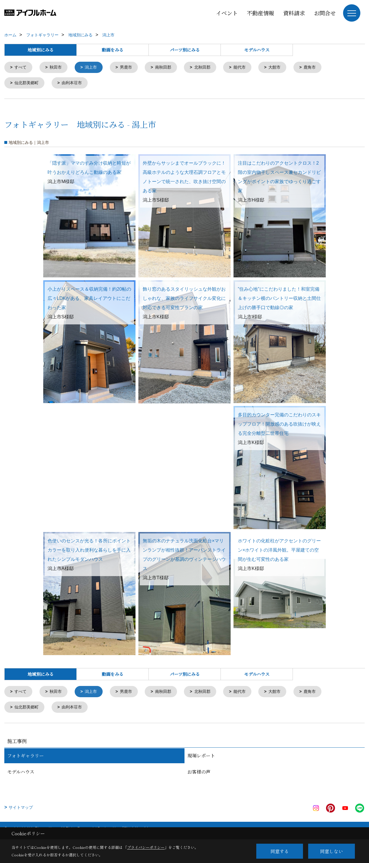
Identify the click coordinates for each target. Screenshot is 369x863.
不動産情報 (260, 13)
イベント (227, 13)
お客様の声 (198, 774)
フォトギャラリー (25, 758)
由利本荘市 (75, 83)
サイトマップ (21, 809)
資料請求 (294, 13)
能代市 (247, 67)
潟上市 (93, 67)
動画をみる (112, 50)
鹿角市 (320, 67)
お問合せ (325, 13)
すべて (21, 67)
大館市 (284, 67)
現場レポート (201, 758)
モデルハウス (257, 50)
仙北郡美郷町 (28, 83)
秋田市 (57, 67)
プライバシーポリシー (146, 847)
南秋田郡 (168, 67)
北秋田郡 (209, 67)
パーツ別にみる (185, 50)
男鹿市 (130, 67)
